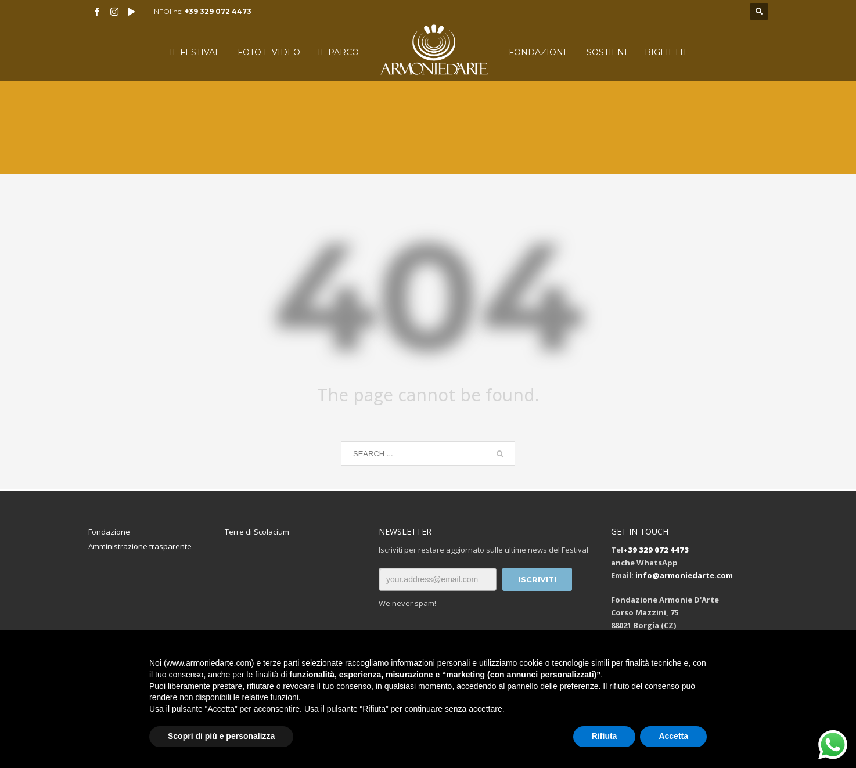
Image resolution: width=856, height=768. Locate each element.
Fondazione (109, 532)
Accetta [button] (673, 736)
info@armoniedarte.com (684, 575)
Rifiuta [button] (604, 736)
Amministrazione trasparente (140, 546)
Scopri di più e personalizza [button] (221, 736)
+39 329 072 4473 (218, 11)
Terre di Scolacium (257, 532)
